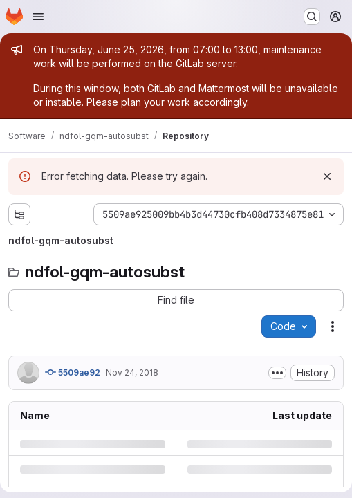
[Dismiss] (327, 176)
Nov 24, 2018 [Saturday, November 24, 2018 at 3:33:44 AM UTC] (132, 372)
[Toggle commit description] (277, 373)
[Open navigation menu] (38, 17)
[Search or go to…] (312, 16)
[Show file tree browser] (19, 214)
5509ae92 (72, 372)
